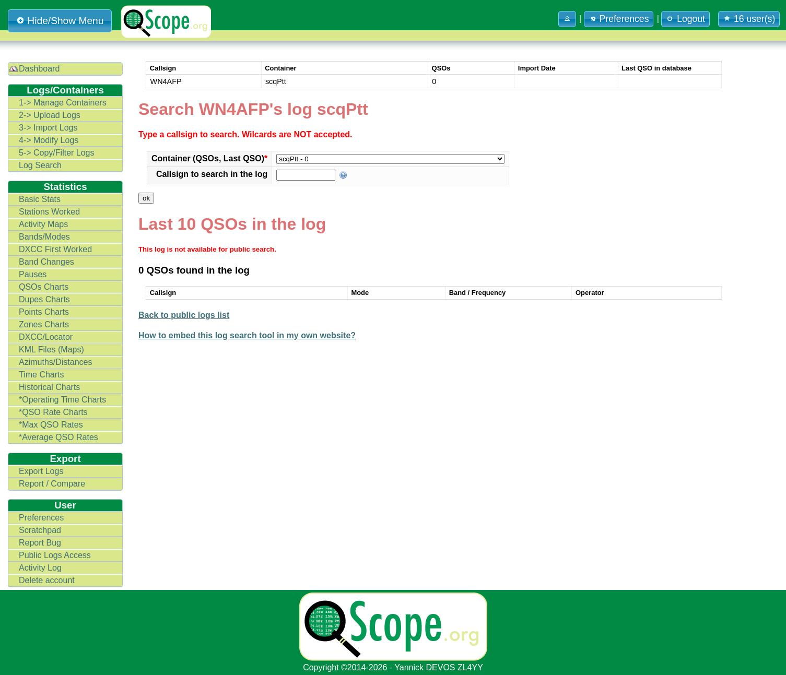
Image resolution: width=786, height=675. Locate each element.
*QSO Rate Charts (53, 412)
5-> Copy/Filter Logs (57, 152)
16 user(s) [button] (749, 19)
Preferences (41, 517)
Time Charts (41, 374)
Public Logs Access (55, 555)
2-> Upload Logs (49, 115)
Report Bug (40, 542)
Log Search (40, 165)
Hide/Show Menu (59, 20)
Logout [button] (685, 19)
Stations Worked (49, 211)
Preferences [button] (619, 19)
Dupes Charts (44, 299)
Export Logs (41, 471)
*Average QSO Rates (58, 437)
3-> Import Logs (48, 127)
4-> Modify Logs (48, 140)
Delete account (47, 580)
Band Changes (46, 261)
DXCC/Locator (46, 337)
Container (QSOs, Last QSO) (209, 158)
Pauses (32, 274)
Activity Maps (43, 224)
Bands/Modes (44, 236)
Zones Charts (44, 324)
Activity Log (40, 567)
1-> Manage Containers (63, 102)
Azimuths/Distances (55, 362)
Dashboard (39, 68)
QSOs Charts (43, 286)
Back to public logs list (183, 315)
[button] (567, 19)
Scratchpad (40, 530)
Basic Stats (40, 199)
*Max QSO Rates (51, 424)
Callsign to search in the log (211, 174)
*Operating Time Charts (62, 399)
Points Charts (44, 311)
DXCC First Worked (55, 249)
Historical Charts (49, 387)
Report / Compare (52, 483)
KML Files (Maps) (51, 349)
